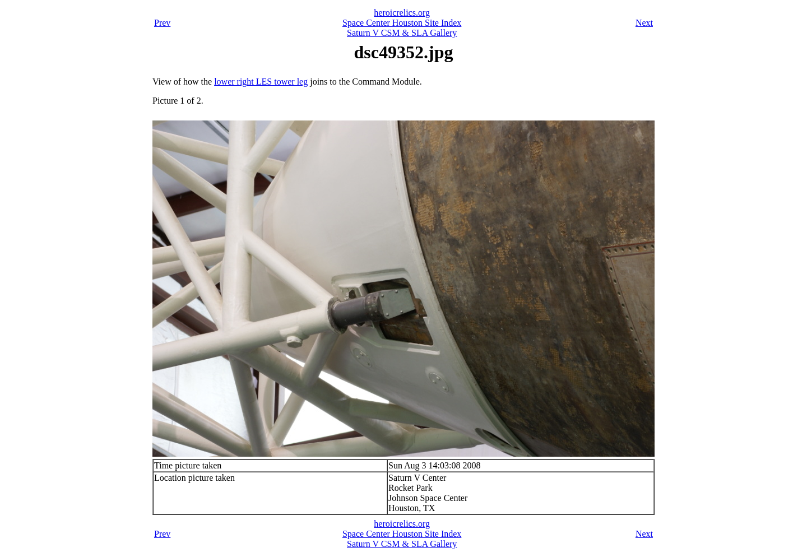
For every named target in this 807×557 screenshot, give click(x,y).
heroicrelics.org (402, 12)
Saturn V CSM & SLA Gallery (402, 33)
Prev (162, 22)
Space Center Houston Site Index (401, 22)
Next (644, 22)
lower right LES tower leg (261, 81)
